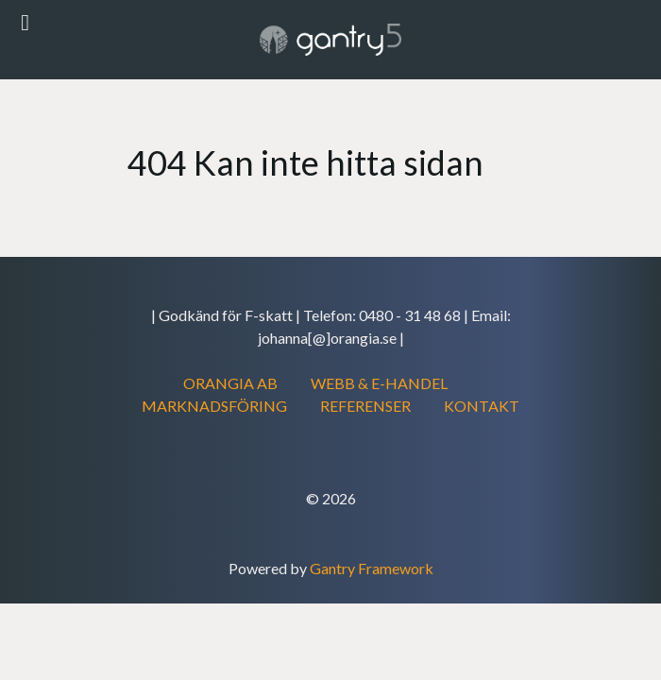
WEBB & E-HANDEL (379, 383)
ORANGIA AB (230, 383)
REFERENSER (365, 406)
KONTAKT (481, 406)
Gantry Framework (371, 568)
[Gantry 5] (330, 40)
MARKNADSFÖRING (214, 406)
